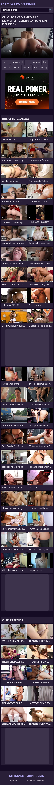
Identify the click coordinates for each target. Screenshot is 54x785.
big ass (6, 67)
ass (27, 62)
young (44, 67)
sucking (36, 62)
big (44, 62)
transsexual (17, 62)
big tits (17, 67)
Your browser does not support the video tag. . (27, 43)
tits (35, 67)
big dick (27, 67)
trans (5, 62)
